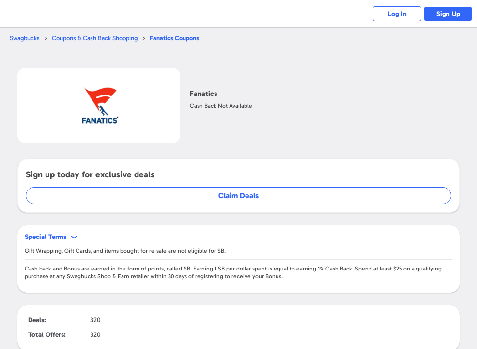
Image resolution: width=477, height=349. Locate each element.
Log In (397, 14)
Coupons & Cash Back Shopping (95, 38)
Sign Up (448, 14)
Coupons (174, 38)
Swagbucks (25, 38)
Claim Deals (238, 195)
